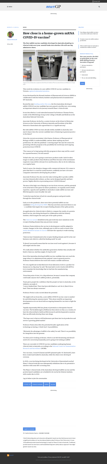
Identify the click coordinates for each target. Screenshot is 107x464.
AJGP (68, 457)
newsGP (9, 27)
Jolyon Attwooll (12, 39)
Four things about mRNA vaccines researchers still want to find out (89, 33)
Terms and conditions (43, 457)
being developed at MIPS (39, 205)
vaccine (53, 384)
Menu (9, 6)
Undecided (85, 75)
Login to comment (29, 429)
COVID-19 (27, 384)
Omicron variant (31, 220)
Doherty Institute (37, 384)
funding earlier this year (42, 104)
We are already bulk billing (89, 78)
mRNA (46, 384)
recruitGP (64, 457)
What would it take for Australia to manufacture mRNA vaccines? (89, 46)
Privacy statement (52, 457)
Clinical (16, 27)
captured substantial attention (39, 91)
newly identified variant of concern (35, 230)
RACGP (59, 457)
